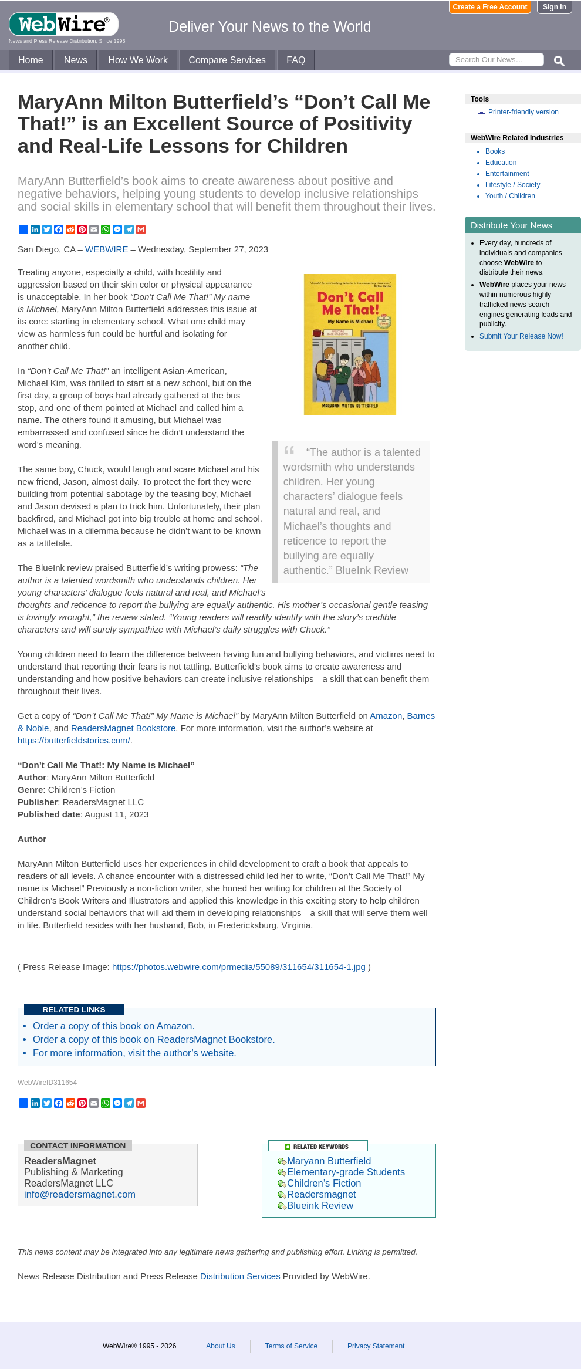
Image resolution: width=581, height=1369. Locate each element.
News (75, 60)
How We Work (138, 60)
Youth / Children (510, 196)
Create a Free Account (490, 7)
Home (30, 60)
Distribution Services (240, 1276)
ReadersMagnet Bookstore (123, 728)
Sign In (554, 7)
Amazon (386, 716)
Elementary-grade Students (341, 1172)
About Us (220, 1346)
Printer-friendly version (523, 112)
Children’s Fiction (319, 1183)
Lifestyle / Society (512, 185)
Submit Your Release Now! (521, 336)
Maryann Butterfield (324, 1160)
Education (500, 162)
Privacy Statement (375, 1346)
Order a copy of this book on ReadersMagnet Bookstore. (154, 1039)
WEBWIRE (106, 249)
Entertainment (507, 174)
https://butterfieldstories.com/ (74, 740)
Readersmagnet (317, 1194)
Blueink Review (315, 1205)
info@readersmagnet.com (80, 1194)
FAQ (295, 60)
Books (495, 151)
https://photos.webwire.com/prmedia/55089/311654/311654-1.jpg (239, 967)
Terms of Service (291, 1346)
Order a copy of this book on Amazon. (114, 1025)
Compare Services (227, 60)
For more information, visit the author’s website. (135, 1052)
